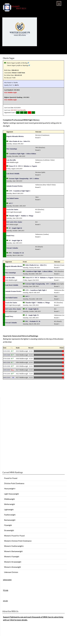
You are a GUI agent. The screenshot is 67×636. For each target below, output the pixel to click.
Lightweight (9, 509)
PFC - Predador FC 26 (16, 253)
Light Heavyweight (11, 494)
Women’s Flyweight (11, 556)
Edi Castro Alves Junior (14, 222)
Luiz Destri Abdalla (12, 173)
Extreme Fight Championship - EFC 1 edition (24, 178)
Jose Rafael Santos (12, 198)
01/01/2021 (6, 351)
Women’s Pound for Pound (14, 536)
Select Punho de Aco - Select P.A (19, 141)
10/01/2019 (6, 370)
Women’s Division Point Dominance (18, 541)
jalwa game (7, 580)
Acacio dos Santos (12, 209)
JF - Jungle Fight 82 (15, 228)
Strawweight (9, 530)
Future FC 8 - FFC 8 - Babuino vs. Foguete (23, 166)
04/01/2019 (6, 377)
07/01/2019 (6, 374)
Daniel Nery (10, 235)
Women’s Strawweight (12, 562)
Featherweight (9, 515)
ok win (5, 601)
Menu (59, 3)
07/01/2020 (6, 358)
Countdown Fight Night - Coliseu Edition (22, 153)
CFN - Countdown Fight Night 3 (19, 191)
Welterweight (9, 504)
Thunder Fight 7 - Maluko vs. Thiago (21, 216)
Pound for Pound (10, 478)
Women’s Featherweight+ (14, 546)
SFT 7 (11, 203)
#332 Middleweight (10, 92)
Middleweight (9, 499)
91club (5, 590)
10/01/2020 (6, 355)
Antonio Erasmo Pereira (14, 186)
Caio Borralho (21, 110)
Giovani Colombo (12, 248)
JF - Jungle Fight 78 (15, 240)
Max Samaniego (11, 149)
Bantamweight (9, 520)
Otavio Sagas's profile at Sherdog (17, 63)
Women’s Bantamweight (13, 551)
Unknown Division (11, 572)
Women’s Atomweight (12, 567)
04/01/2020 (6, 362)
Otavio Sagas (8, 58)
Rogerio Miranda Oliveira (15, 136)
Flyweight (8, 525)
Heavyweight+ (9, 489)
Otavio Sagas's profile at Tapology (17, 65)
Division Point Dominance (14, 483)
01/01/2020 (6, 366)
